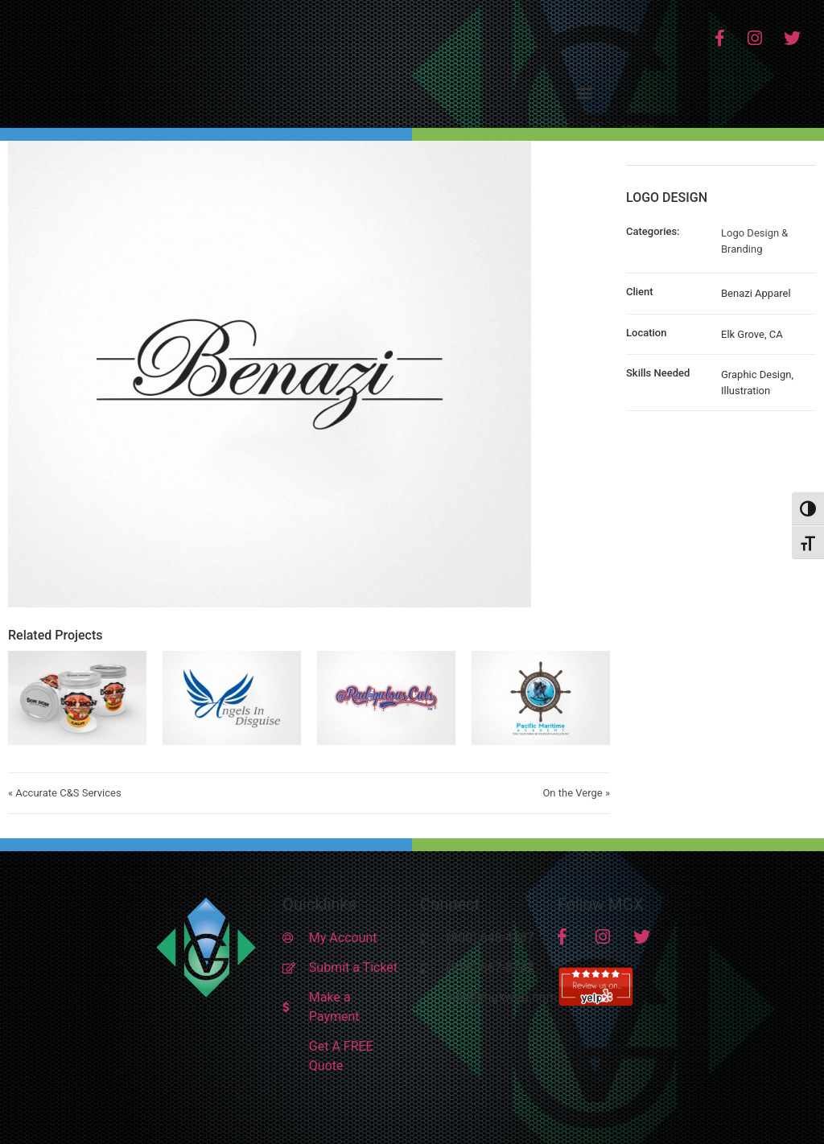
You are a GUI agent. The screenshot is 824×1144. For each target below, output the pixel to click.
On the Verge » (576, 793)
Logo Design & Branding (754, 241)
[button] (584, 92)
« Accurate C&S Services (65, 793)
